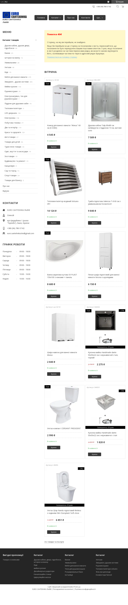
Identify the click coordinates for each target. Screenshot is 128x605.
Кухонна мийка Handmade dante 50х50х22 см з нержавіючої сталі (102, 434)
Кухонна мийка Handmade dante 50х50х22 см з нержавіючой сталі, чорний (103, 355)
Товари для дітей (12, 142)
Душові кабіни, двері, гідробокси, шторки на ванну (47, 560)
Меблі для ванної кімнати (16, 77)
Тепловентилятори (13, 108)
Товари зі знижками (11, 559)
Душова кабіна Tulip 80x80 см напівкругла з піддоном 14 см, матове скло (105, 128)
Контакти (85, 17)
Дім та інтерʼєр (11, 127)
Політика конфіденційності (85, 589)
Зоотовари (9, 156)
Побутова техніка (12, 122)
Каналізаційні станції (42, 574)
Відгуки (6, 191)
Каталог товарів (11, 40)
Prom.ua (77, 587)
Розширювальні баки (74, 572)
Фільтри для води (103, 572)
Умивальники (10, 62)
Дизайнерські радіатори (44, 571)
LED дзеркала (11, 113)
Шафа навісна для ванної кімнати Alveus (62, 353)
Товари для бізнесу (13, 180)
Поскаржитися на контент (63, 589)
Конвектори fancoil (104, 575)
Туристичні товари (13, 146)
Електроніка (10, 118)
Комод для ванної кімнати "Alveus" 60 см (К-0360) (64, 126)
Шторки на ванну (12, 57)
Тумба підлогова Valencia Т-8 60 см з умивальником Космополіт (104, 202)
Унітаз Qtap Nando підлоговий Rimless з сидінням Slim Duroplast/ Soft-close (64, 511)
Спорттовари (10, 175)
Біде (6, 72)
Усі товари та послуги (54, 542)
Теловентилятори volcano (106, 569)
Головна (41, 17)
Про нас (71, 17)
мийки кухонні (40, 568)
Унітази (8, 67)
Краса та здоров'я (13, 132)
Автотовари (10, 137)
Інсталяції (69, 575)
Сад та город (10, 170)
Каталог (55, 17)
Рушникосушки (11, 91)
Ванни (7, 53)
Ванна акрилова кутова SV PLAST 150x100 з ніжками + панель (62, 276)
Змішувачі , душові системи (17, 81)
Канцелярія (9, 166)
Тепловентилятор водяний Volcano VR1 (62, 202)
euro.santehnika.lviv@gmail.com (20, 233)
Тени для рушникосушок (75, 569)
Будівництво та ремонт (15, 161)
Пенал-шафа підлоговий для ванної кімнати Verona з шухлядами (104, 276)
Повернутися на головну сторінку (62, 57)
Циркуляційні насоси (42, 577)
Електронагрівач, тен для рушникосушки (16, 97)
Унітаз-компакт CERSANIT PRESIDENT (64, 428)
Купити (53, 147)
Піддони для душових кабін (16, 103)
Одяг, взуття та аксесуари (16, 151)
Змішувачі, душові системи (107, 562)
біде (35, 565)
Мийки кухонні (11, 86)
